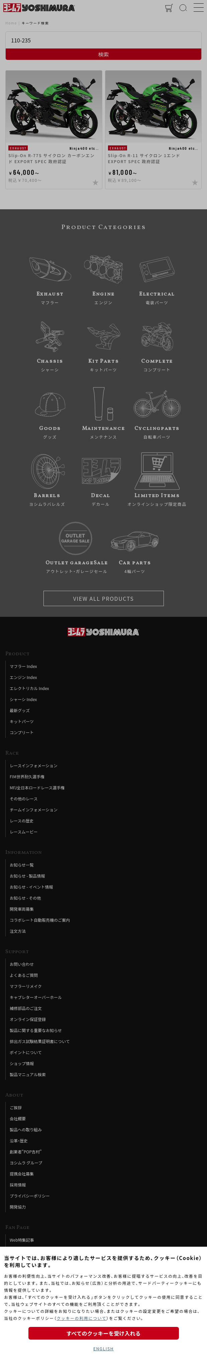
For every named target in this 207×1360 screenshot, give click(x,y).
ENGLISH (103, 1348)
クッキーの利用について (81, 1318)
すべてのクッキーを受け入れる (103, 1333)
